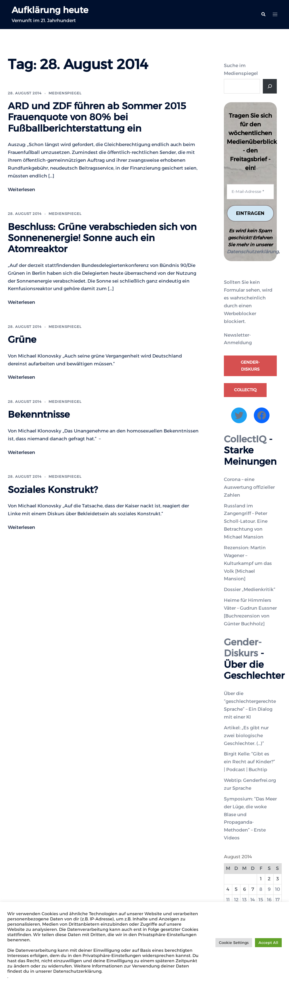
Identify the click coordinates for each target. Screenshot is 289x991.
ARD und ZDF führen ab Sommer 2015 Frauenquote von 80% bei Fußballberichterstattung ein (97, 117)
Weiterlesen (21, 189)
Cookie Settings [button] (234, 942)
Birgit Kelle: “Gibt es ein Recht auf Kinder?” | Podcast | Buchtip (249, 762)
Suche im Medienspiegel (241, 69)
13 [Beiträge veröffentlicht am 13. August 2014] (244, 899)
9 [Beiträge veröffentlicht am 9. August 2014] (269, 889)
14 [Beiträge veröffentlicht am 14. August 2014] (252, 899)
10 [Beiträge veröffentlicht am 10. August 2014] (277, 889)
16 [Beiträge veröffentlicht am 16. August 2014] (269, 899)
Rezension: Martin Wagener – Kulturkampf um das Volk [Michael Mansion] (248, 563)
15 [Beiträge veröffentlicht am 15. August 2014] (260, 899)
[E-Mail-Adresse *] (250, 191)
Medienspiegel (65, 93)
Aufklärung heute (52, 9)
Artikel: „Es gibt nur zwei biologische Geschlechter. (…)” (246, 735)
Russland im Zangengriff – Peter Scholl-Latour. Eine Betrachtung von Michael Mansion (245, 521)
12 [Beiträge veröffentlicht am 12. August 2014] (236, 899)
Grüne (22, 339)
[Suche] (270, 86)
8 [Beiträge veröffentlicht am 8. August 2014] (260, 889)
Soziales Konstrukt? (53, 489)
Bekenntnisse (39, 414)
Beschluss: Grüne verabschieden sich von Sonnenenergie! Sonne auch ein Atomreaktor (102, 238)
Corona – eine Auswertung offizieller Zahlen (249, 487)
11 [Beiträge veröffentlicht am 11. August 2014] (228, 899)
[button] (263, 14)
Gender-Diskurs (250, 366)
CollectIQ (245, 390)
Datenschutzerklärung (253, 252)
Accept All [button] (268, 942)
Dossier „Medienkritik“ (249, 590)
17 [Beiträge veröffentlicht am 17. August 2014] (277, 899)
